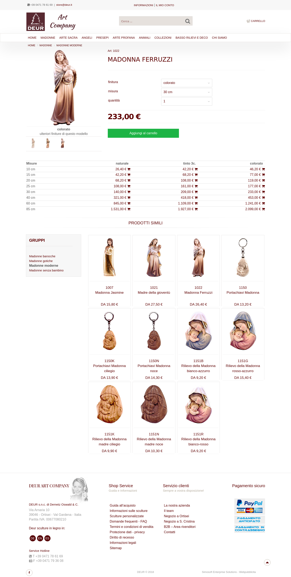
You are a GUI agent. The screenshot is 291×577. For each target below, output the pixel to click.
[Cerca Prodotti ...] (155, 20)
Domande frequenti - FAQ (128, 521)
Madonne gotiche (41, 261)
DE (33, 538)
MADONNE (45, 45)
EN (40, 538)
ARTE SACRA (68, 37)
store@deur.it (64, 4)
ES (47, 538)
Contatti (169, 532)
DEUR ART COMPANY (49, 485)
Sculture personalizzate (127, 516)
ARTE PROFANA (124, 37)
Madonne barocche (42, 256)
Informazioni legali (123, 542)
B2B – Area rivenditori (179, 526)
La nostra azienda (177, 505)
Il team (169, 511)
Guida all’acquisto (123, 505)
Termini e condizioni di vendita (131, 526)
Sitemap (116, 548)
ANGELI (87, 37)
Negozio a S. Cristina (179, 521)
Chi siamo (219, 37)
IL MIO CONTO (165, 5)
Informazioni (143, 5)
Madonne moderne (69, 45)
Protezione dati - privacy (127, 532)
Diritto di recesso (122, 537)
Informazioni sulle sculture (129, 511)
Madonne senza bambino (46, 270)
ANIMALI (144, 37)
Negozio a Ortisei (176, 516)
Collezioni (162, 37)
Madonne (48, 37)
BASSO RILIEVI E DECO (192, 37)
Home (32, 37)
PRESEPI (102, 37)
